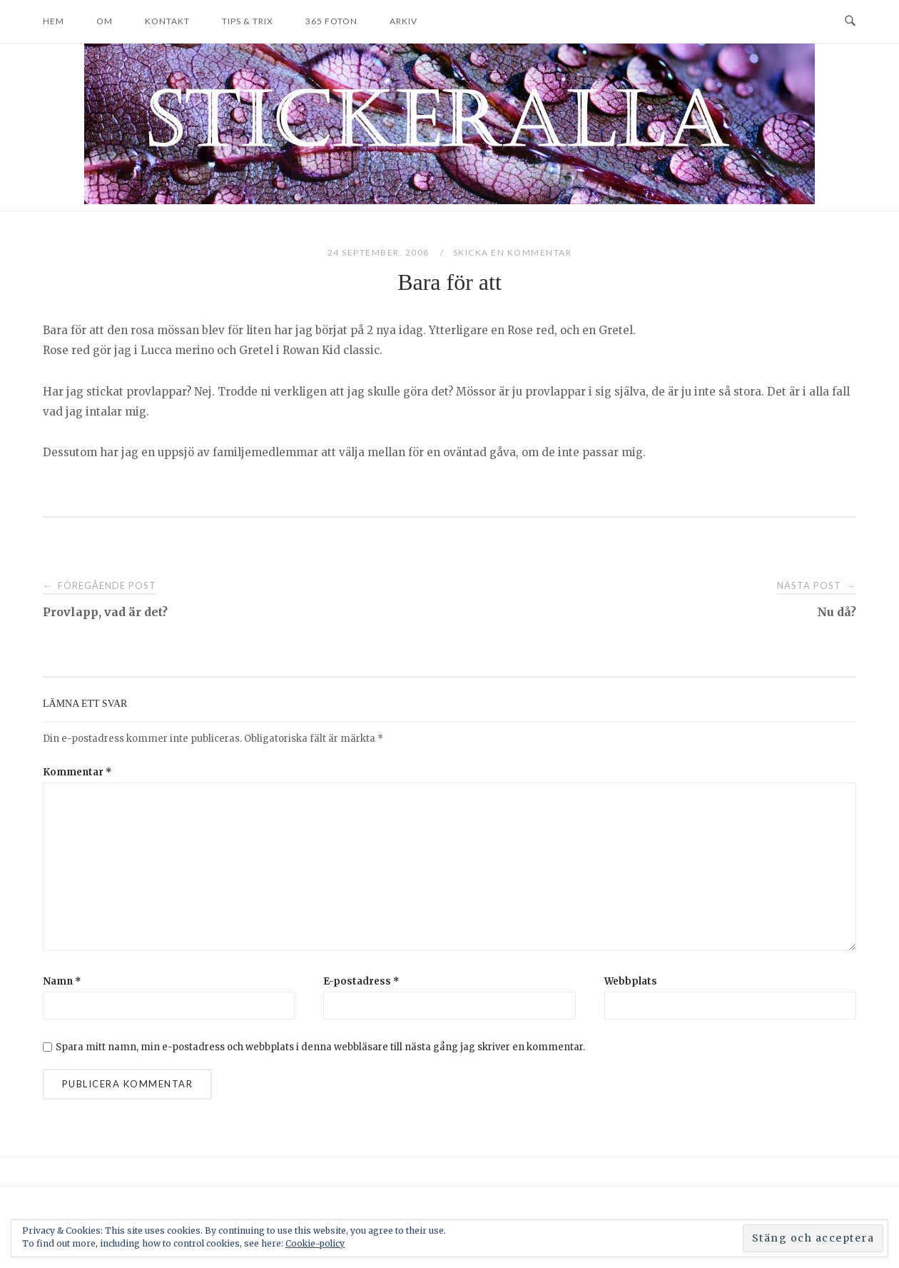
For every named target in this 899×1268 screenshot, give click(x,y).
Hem (53, 21)
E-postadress (361, 981)
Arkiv (403, 21)
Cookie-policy (315, 1243)
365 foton (331, 21)
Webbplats (630, 981)
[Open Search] (850, 21)
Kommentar (77, 772)
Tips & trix (247, 21)
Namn (62, 981)
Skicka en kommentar (512, 252)
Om (104, 21)
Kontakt (167, 21)
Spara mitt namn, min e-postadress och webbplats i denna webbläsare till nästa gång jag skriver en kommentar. (320, 1047)
